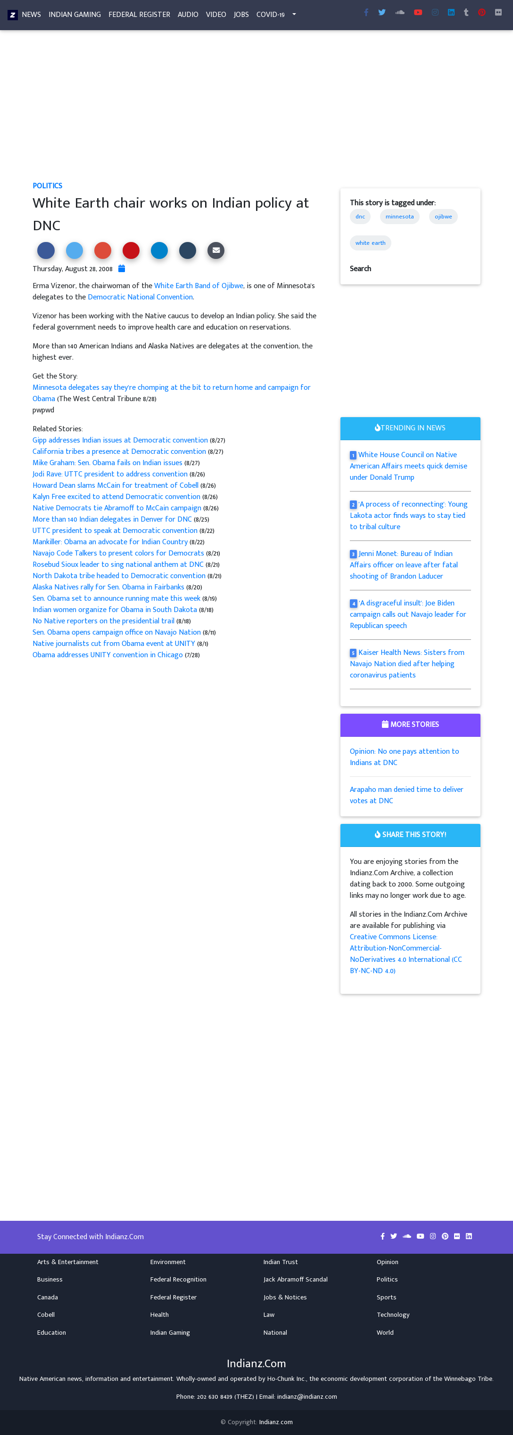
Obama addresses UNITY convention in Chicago (109, 655)
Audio (188, 16)
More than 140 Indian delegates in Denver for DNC (113, 519)
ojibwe (443, 216)
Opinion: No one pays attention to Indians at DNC (404, 757)
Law (269, 1315)
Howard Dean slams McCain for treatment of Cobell (116, 485)
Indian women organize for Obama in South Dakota (116, 610)
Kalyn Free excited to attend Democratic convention (117, 497)
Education (51, 1332)
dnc (360, 216)
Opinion (387, 1262)
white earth (371, 243)
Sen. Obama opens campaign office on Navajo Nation (118, 632)
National (275, 1332)
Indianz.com (276, 1422)
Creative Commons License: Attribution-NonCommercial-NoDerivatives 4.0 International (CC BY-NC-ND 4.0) (406, 954)
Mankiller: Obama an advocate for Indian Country (111, 542)
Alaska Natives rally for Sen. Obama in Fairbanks (109, 587)
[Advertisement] (256, 111)
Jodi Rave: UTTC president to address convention (111, 474)
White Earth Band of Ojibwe (198, 286)
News (31, 16)
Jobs (241, 16)
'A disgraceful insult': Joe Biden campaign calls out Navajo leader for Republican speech (408, 614)
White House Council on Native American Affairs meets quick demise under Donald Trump (408, 466)
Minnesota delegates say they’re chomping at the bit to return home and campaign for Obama (172, 393)
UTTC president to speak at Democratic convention (116, 530)
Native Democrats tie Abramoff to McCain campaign (118, 508)
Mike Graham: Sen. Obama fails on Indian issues (108, 463)
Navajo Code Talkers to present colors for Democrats (119, 553)
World (385, 1332)
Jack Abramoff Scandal (296, 1279)
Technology (393, 1315)
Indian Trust (281, 1262)
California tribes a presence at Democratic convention (120, 451)
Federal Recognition (178, 1279)
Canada (47, 1297)
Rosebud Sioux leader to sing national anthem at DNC (119, 564)
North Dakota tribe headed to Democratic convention (120, 576)
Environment (168, 1262)
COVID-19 (270, 16)
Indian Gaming (75, 16)
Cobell (46, 1315)
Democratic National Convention (140, 297)
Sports (387, 1297)
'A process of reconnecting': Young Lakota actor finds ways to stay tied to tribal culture (409, 515)
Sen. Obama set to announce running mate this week (117, 598)
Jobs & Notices (285, 1297)
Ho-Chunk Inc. (286, 1379)
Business (50, 1279)
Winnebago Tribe (468, 1379)
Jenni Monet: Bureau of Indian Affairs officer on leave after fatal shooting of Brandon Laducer (404, 565)
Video (216, 16)
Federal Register (139, 16)
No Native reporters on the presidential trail (104, 621)
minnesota (400, 216)
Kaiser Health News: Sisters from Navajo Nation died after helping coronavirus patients (407, 664)
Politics (47, 186)
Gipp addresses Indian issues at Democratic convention (121, 440)
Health (159, 1315)
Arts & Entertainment (68, 1262)
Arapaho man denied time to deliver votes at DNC (406, 795)
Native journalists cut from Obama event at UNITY (115, 643)
